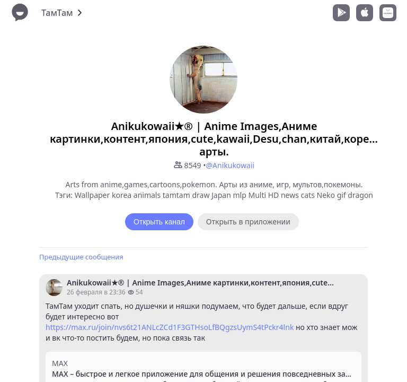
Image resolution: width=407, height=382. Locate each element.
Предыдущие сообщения (81, 257)
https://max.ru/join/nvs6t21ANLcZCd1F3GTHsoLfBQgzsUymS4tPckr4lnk (170, 327)
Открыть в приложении (248, 221)
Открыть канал (159, 222)
